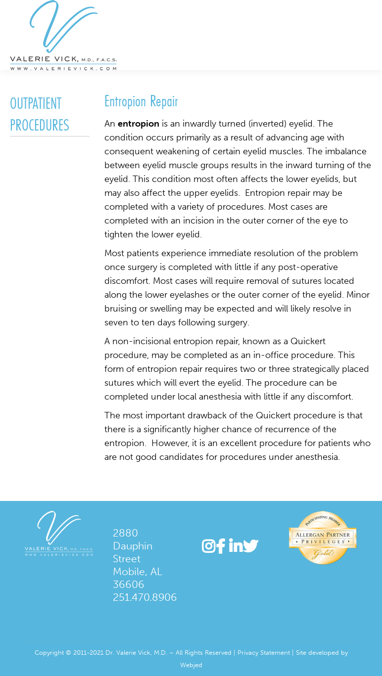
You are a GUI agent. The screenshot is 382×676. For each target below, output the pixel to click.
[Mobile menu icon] (366, 35)
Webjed (191, 665)
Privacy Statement (264, 652)
